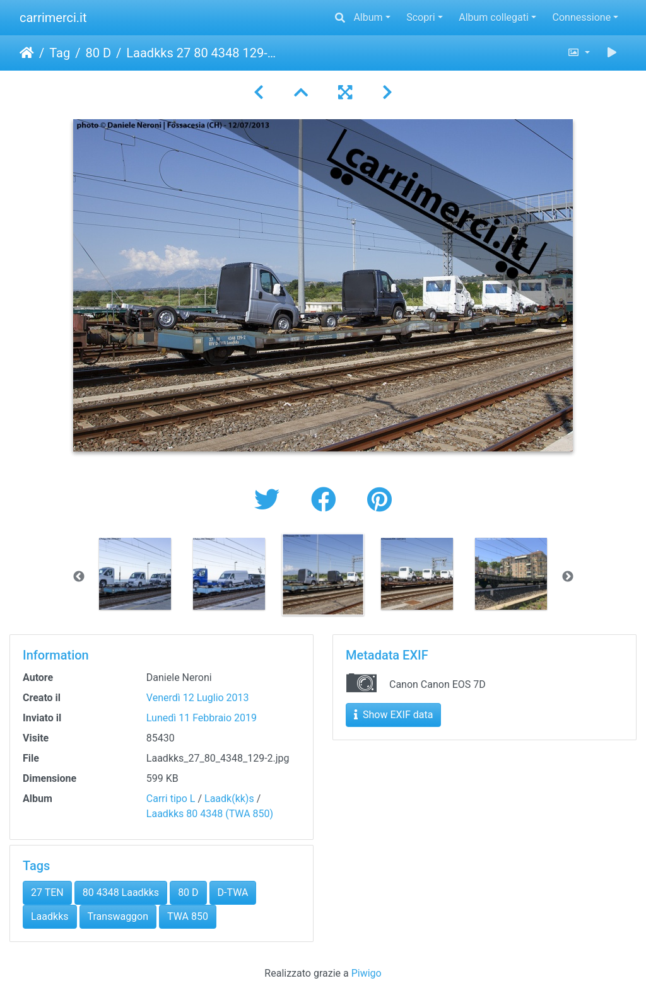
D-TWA (233, 892)
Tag (59, 53)
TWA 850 (187, 916)
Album (367, 17)
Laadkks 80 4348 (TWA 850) (209, 814)
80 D (98, 53)
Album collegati (494, 17)
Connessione (582, 17)
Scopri (420, 17)
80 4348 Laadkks (121, 892)
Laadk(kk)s (229, 799)
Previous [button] (79, 577)
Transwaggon (118, 916)
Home (27, 53)
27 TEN (47, 892)
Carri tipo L (171, 799)
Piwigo (366, 973)
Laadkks (50, 916)
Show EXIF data (393, 715)
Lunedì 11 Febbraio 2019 (201, 718)
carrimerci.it (53, 17)
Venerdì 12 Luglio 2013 (197, 698)
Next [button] (567, 577)
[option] (135, 574)
